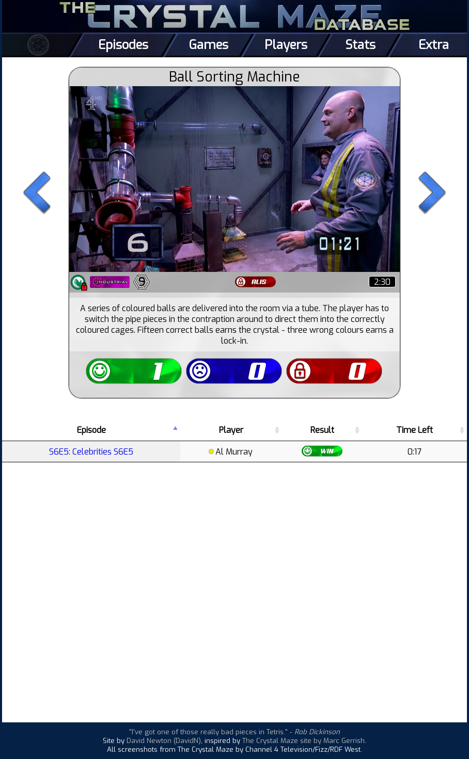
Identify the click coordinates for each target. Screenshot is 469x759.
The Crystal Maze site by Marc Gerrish (303, 740)
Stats (360, 45)
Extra (433, 45)
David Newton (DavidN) (164, 740)
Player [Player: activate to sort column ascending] (231, 430)
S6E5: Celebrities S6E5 (91, 451)
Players (285, 45)
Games (208, 45)
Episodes (123, 45)
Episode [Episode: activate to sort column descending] (91, 430)
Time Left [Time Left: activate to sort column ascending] (414, 430)
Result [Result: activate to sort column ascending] (322, 430)
